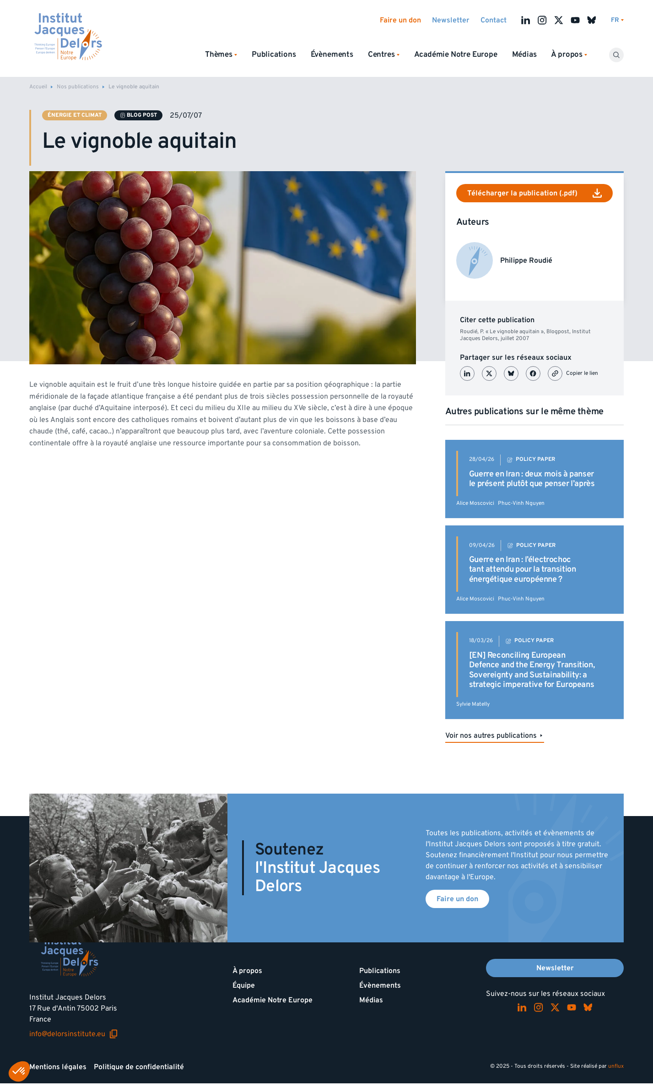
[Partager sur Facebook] (533, 373)
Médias (524, 54)
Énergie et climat (75, 115)
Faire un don (400, 20)
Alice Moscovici (475, 503)
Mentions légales (57, 1067)
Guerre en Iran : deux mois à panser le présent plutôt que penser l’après (532, 479)
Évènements (332, 54)
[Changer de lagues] (617, 20)
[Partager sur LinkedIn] (467, 373)
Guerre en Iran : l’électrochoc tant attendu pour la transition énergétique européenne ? (522, 569)
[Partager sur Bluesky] (511, 373)
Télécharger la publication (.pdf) (534, 193)
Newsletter (451, 20)
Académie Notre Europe (455, 54)
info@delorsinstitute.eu (73, 1033)
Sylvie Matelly (473, 704)
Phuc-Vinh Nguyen (521, 503)
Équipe (243, 985)
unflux (616, 1066)
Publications (274, 54)
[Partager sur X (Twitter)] (489, 373)
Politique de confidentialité (139, 1067)
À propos (247, 971)
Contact (493, 20)
